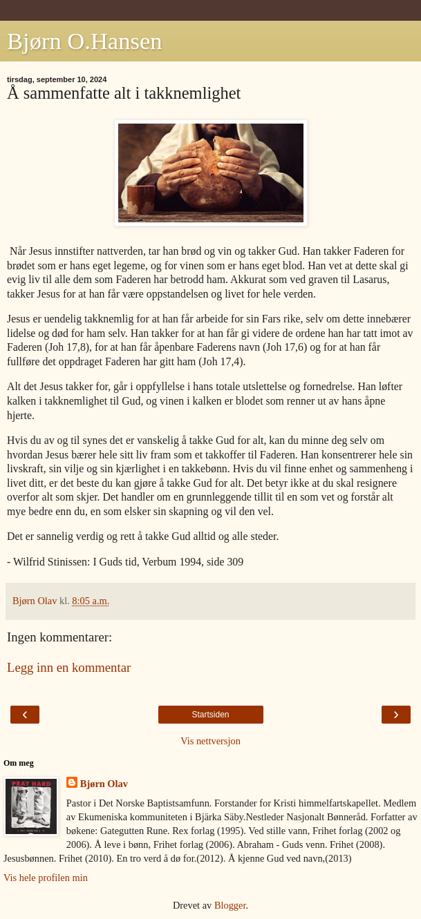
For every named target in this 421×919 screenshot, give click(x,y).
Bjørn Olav (104, 783)
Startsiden (210, 714)
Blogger (230, 905)
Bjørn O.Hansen (84, 41)
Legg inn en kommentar (69, 667)
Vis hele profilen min (45, 877)
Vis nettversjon (210, 740)
